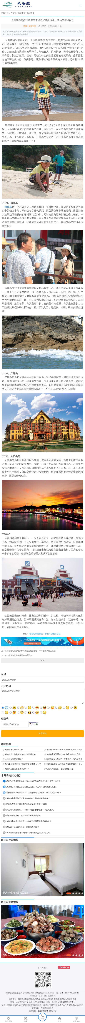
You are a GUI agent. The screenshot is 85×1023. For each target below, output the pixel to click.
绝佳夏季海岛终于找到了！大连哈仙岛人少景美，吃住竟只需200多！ (32, 792)
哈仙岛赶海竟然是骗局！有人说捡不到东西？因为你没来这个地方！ (31, 781)
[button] (68, 893)
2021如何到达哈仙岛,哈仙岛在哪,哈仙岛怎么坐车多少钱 (26, 832)
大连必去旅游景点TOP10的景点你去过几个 (63, 754)
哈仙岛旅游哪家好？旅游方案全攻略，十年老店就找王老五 (31, 651)
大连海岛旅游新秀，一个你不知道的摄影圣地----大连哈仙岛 (28, 809)
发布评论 (42, 733)
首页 (14, 13)
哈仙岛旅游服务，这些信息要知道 (59, 769)
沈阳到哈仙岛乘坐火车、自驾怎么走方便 (21, 827)
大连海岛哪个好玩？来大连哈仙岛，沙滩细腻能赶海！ (26, 798)
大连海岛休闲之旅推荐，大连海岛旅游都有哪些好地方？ (27, 821)
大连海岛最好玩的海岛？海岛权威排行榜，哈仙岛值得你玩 (64, 764)
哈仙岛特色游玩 (36, 634)
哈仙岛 (8, 207)
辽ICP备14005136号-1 (66, 1002)
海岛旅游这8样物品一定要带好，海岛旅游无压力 (64, 759)
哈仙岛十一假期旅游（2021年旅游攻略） (21, 754)
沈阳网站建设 (43, 1011)
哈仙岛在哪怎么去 (52, 634)
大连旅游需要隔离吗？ (14, 759)
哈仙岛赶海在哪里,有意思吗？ (20, 655)
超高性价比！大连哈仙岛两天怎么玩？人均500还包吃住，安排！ (30, 787)
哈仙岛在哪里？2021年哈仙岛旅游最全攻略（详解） (25, 804)
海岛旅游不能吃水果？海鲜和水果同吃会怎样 (64, 750)
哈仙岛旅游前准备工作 (14, 749)
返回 (42, 661)
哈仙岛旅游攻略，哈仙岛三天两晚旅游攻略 (22, 815)
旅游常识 (21, 13)
